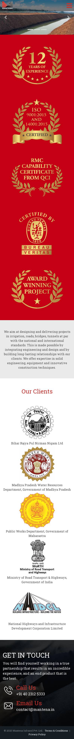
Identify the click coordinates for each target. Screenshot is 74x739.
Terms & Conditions (56, 730)
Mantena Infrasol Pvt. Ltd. (7, 5)
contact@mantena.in (35, 705)
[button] (5, 17)
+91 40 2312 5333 (30, 690)
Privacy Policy (37, 734)
